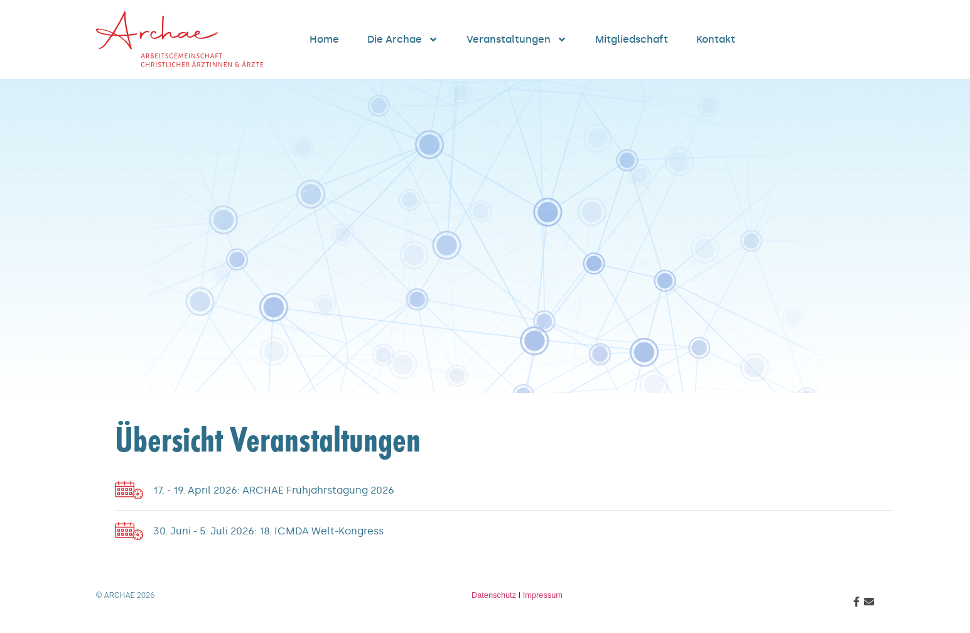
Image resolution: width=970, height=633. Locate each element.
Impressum (543, 595)
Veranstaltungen (516, 39)
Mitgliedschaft (631, 39)
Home (324, 39)
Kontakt (715, 39)
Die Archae (402, 39)
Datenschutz (494, 595)
